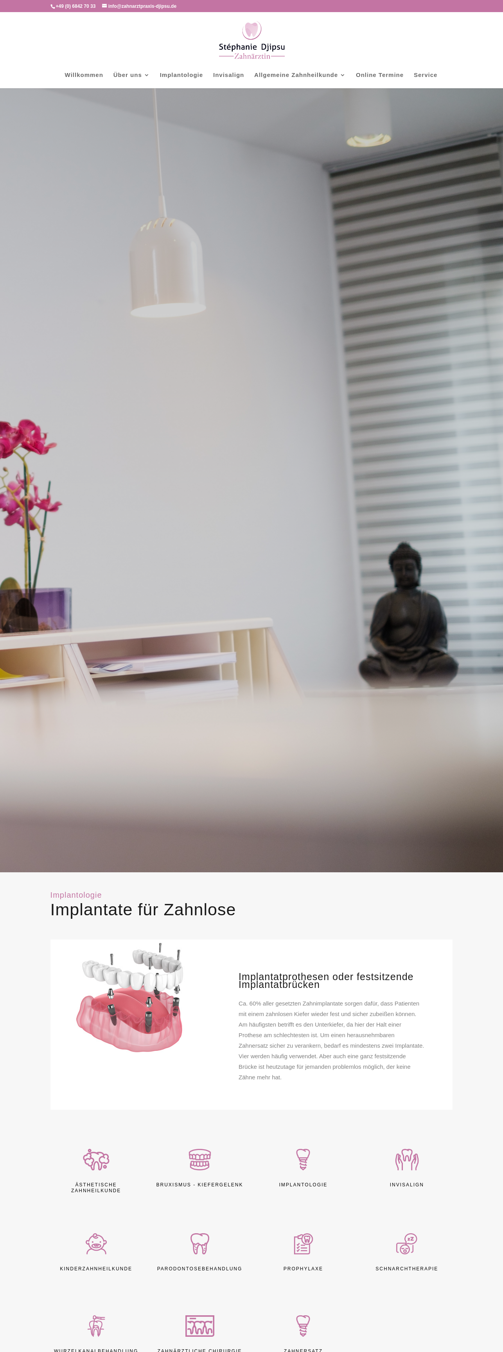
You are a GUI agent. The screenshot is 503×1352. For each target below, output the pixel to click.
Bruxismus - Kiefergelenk (199, 1185)
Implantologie (181, 75)
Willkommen (84, 75)
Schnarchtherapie (406, 1269)
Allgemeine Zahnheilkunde (296, 75)
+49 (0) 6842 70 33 (76, 6)
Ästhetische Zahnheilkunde (96, 1188)
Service (425, 75)
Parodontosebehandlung (200, 1269)
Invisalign (228, 75)
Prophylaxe (303, 1269)
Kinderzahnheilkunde (96, 1269)
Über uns (127, 75)
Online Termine (380, 75)
